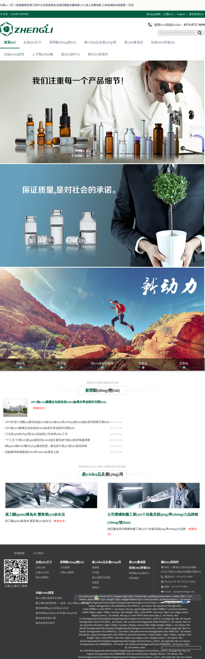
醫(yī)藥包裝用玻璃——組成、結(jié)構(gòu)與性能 (62, 603)
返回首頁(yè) (196, 14)
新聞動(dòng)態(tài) (62, 42)
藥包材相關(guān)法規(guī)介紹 (52, 608)
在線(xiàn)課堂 (14, 54)
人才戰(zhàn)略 (42, 54)
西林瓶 (20, 363)
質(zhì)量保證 (133, 42)
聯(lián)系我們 (98, 54)
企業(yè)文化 (42, 572)
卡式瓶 (61, 363)
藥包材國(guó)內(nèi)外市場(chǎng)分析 (56, 613)
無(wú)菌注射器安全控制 (49, 598)
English (181, 14)
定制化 (183, 363)
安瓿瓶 (143, 363)
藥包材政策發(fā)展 (46, 618)
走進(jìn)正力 (32, 42)
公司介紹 (40, 567)
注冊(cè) (168, 14)
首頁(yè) (10, 42)
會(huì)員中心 (70, 54)
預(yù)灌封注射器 (102, 363)
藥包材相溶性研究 (45, 623)
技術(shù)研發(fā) (163, 42)
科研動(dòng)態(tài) (139, 573)
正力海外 (38, 553)
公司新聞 (65, 567)
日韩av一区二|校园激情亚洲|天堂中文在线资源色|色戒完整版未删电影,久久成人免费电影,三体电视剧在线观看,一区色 (67, 5)
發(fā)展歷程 (42, 577)
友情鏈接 (19, 553)
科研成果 (134, 578)
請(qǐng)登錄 (154, 14)
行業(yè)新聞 (66, 572)
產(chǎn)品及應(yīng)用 (100, 42)
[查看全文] (39, 408)
